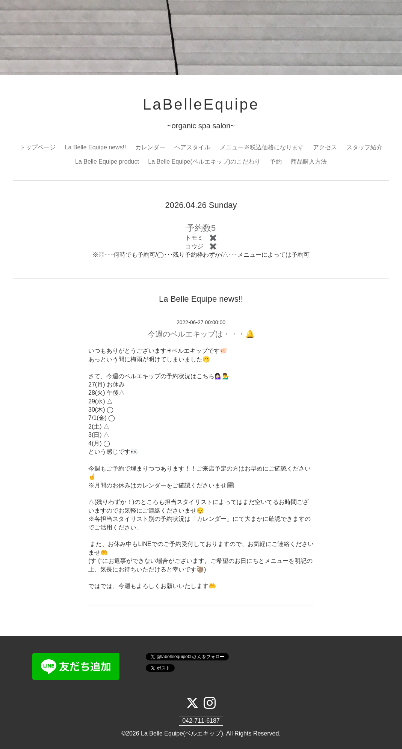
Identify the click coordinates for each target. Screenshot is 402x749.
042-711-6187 (201, 720)
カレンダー (150, 147)
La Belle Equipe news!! (95, 147)
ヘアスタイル (192, 147)
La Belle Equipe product (107, 161)
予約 (276, 161)
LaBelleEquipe (201, 104)
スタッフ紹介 (364, 147)
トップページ (38, 147)
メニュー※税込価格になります (262, 147)
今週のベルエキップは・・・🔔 (201, 334)
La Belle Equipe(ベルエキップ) (182, 733)
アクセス (325, 147)
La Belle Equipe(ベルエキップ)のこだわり (204, 161)
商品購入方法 (309, 161)
